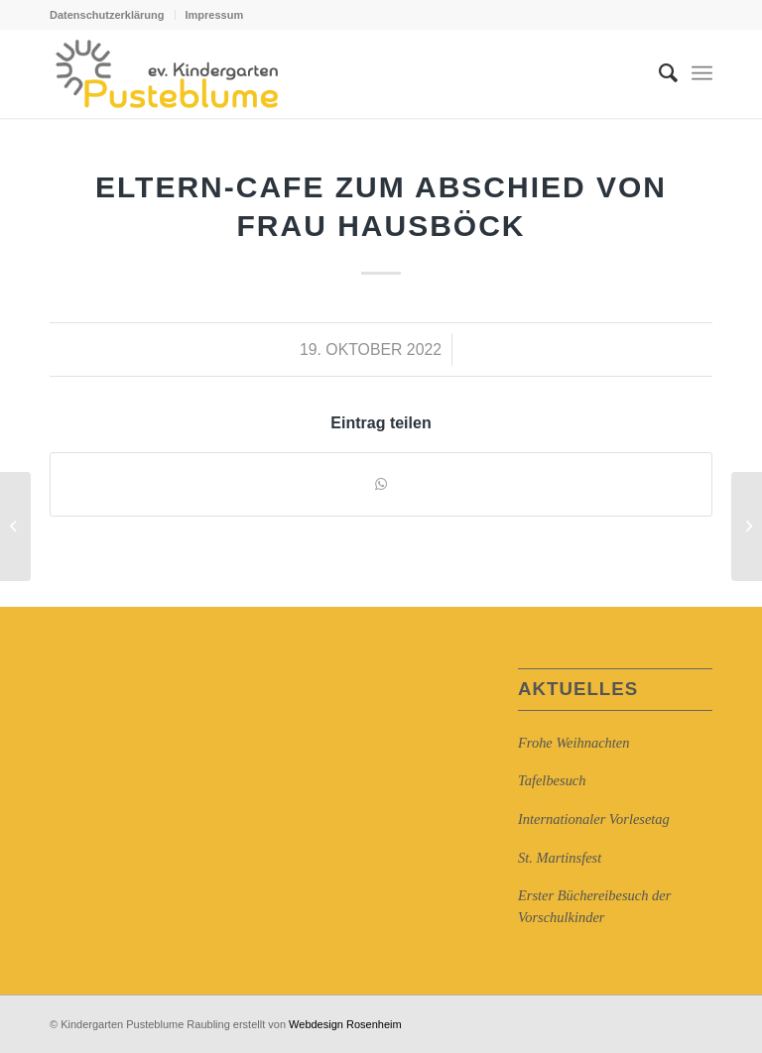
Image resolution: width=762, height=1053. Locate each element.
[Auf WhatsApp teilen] (381, 484)
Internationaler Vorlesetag (594, 819)
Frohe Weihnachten (573, 743)
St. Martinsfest (559, 858)
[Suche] (658, 73)
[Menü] (702, 73)
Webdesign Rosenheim (345, 1024)
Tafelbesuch (551, 780)
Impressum (215, 15)
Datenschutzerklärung (107, 15)
